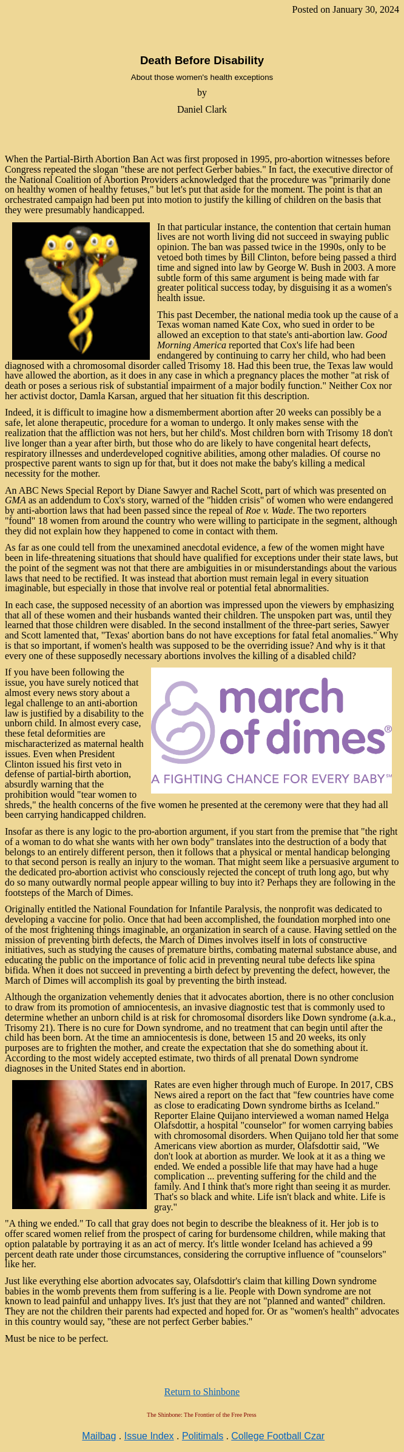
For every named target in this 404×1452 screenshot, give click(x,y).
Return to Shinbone (202, 1392)
